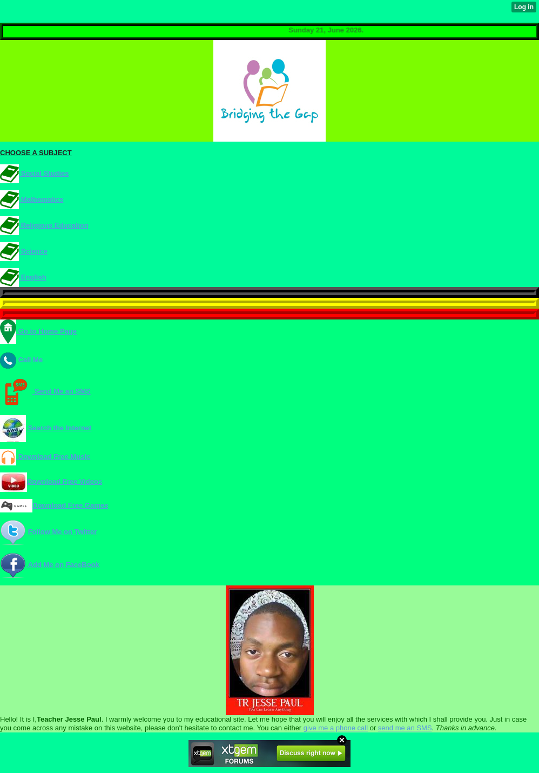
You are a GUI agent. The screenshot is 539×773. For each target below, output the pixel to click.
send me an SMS (405, 728)
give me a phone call (336, 728)
